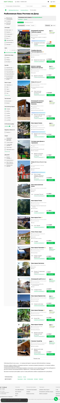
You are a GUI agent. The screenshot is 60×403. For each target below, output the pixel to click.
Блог (16, 395)
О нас (57, 389)
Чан (7, 93)
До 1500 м (8, 120)
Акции (16, 393)
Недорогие (20, 376)
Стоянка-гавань (9, 142)
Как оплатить (18, 391)
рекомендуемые (21, 25)
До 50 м (8, 111)
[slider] (4, 52)
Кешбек (28, 391)
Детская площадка (9, 158)
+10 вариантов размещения (39, 354)
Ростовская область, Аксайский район (38, 145)
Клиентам (17, 387)
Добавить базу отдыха (44, 389)
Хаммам (8, 91)
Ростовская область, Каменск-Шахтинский (38, 126)
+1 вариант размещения (39, 118)
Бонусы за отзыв (30, 393)
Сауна (8, 89)
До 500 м (8, 115)
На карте (53, 25)
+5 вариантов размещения (39, 195)
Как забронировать (19, 389)
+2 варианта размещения (39, 45)
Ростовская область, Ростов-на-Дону (39, 53)
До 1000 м (8, 117)
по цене (33, 25)
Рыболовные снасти (10, 149)
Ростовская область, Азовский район (38, 166)
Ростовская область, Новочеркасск (39, 265)
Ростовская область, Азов (37, 326)
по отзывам (28, 25)
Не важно (8, 108)
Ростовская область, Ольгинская (38, 233)
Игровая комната (10, 160)
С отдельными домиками (9, 145)
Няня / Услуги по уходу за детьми (10, 163)
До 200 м (8, 113)
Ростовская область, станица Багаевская (38, 106)
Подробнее (50, 45)
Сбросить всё (20, 22)
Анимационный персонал (9, 166)
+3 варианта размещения (39, 61)
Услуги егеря (9, 147)
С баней (24, 376)
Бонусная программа (31, 387)
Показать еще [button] (7, 95)
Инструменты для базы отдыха (46, 391)
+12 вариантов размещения (39, 179)
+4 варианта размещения (39, 212)
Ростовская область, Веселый (38, 249)
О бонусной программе (32, 389)
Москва (18, 1)
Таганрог (25, 19)
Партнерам (41, 387)
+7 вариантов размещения (39, 77)
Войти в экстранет (43, 393)
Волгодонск (20, 19)
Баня (8, 87)
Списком (47, 25)
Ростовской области (37, 17)
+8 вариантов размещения (39, 94)
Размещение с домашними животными (9, 139)
